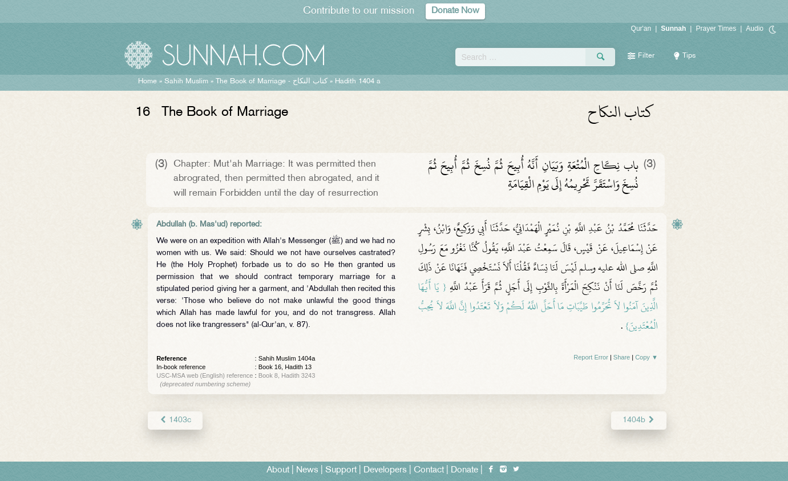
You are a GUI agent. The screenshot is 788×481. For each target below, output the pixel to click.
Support (341, 470)
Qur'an (641, 29)
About (277, 470)
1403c (175, 420)
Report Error (590, 357)
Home (147, 81)
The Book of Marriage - (272, 81)
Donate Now (455, 11)
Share (621, 357)
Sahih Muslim (186, 81)
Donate (464, 470)
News (307, 470)
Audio (754, 29)
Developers (385, 470)
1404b (639, 420)
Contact (429, 470)
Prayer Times (716, 29)
